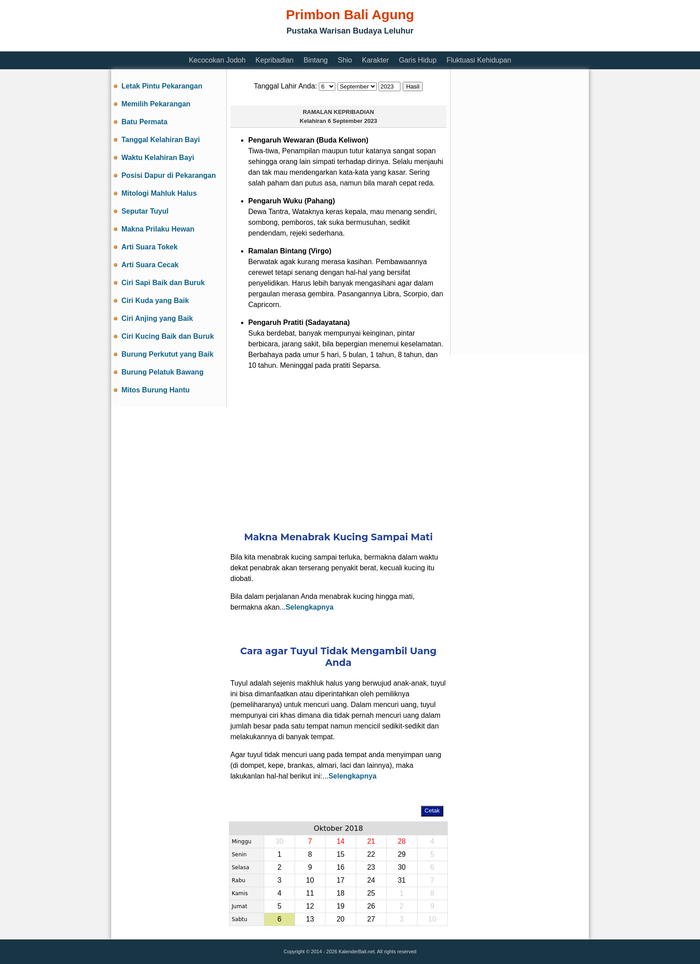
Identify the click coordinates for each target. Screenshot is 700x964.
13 (310, 919)
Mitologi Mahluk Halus (159, 193)
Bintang (316, 60)
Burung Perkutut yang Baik (167, 354)
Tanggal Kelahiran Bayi (160, 139)
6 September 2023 (352, 121)
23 (371, 867)
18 (341, 893)
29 (402, 854)
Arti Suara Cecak (150, 265)
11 (310, 893)
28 (402, 841)
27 (371, 919)
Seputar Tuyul (145, 211)
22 (371, 854)
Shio (345, 60)
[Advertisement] (273, 45)
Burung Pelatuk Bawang (162, 372)
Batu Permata (144, 122)
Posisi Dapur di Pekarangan (168, 175)
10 (310, 880)
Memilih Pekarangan (156, 104)
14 (341, 841)
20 (341, 919)
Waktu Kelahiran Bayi (157, 157)
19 (341, 906)
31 (402, 880)
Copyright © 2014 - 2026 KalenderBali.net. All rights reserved (349, 951)
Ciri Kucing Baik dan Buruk (167, 336)
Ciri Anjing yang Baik (157, 318)
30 (402, 867)
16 (341, 867)
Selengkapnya (310, 607)
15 (341, 854)
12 (310, 906)
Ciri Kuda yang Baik (155, 300)
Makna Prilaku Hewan (158, 229)
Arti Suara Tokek (149, 247)
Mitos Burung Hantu (155, 390)
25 (371, 893)
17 (341, 880)
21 (371, 841)
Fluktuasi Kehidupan (478, 60)
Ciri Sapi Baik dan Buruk (163, 282)
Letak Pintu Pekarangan (161, 86)
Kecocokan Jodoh (217, 60)
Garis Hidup (417, 60)
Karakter (375, 60)
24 (371, 880)
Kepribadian (274, 60)
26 (371, 906)
